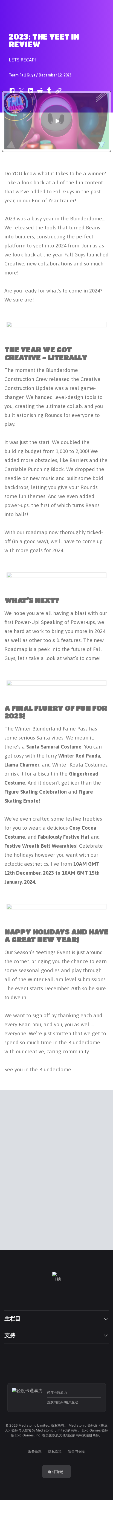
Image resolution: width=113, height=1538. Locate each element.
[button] (56, 119)
